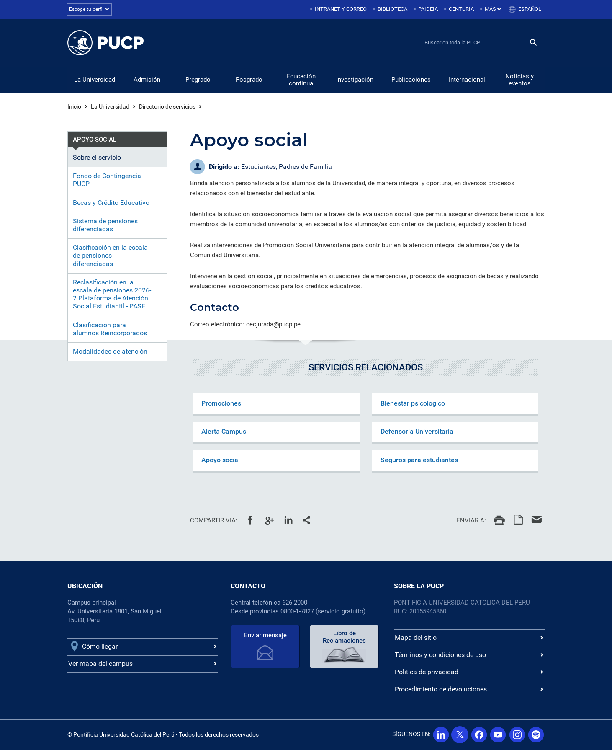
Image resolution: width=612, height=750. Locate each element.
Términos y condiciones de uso (440, 655)
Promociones (221, 404)
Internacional (467, 80)
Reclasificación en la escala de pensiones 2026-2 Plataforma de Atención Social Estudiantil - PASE (112, 295)
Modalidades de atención (110, 352)
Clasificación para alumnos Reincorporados (110, 329)
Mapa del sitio (416, 638)
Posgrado (249, 80)
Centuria (461, 9)
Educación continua (301, 80)
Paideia (428, 9)
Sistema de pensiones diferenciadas (105, 225)
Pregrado (198, 80)
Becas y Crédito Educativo (111, 203)
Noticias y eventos (519, 80)
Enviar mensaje (265, 635)
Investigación (354, 80)
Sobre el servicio (97, 158)
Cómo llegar (100, 647)
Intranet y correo (341, 9)
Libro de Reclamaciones (344, 637)
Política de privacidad (426, 672)
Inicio (74, 106)
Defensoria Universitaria (417, 432)
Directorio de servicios (167, 106)
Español (529, 9)
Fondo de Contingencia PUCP (107, 180)
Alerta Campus (223, 432)
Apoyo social (220, 460)
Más (493, 9)
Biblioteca (392, 9)
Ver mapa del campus (100, 664)
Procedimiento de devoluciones (441, 689)
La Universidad (94, 80)
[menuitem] (339, 9)
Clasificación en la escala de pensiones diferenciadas (110, 256)
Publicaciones (411, 80)
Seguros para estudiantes (419, 460)
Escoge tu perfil (90, 9)
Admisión (147, 80)
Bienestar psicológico (413, 404)
